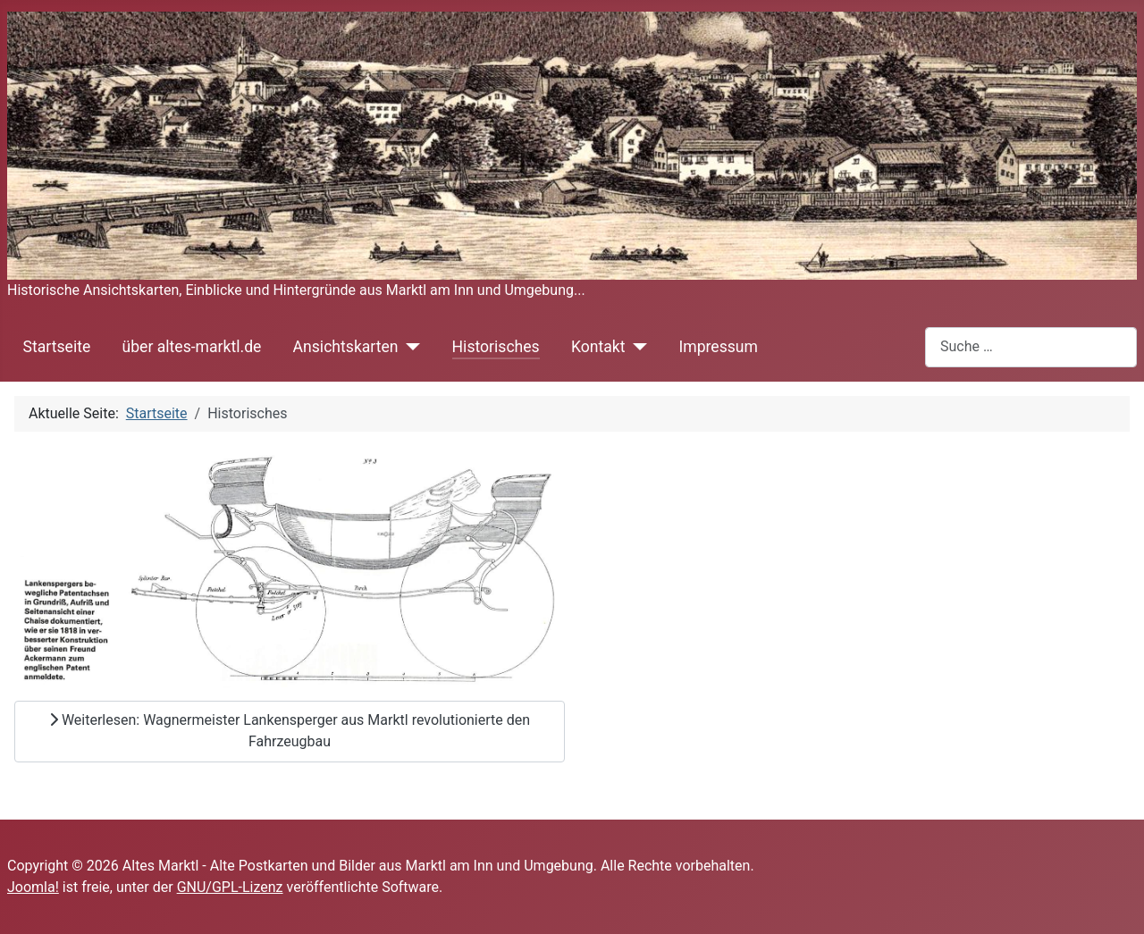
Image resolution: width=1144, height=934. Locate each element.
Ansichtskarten (346, 347)
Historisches (496, 347)
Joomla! (33, 887)
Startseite (57, 347)
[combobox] (1031, 347)
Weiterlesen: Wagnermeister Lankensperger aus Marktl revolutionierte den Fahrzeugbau (289, 730)
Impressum (718, 347)
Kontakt (598, 347)
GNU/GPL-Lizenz (230, 887)
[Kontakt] (636, 346)
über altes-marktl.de (191, 347)
